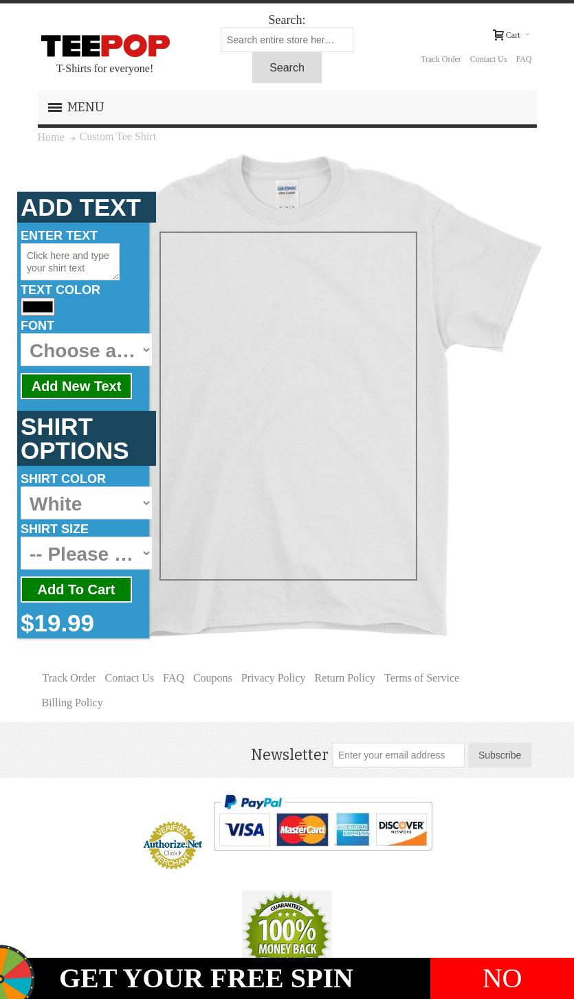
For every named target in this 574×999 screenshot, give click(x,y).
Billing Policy (72, 702)
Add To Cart (76, 589)
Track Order (441, 59)
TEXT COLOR (60, 290)
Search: (287, 20)
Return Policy (345, 678)
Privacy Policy (273, 678)
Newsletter (290, 755)
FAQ (523, 59)
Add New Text (77, 386)
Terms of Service (421, 678)
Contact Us (488, 59)
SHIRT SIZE (55, 529)
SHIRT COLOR (63, 479)
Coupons (212, 678)
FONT (37, 325)
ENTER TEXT (59, 235)
